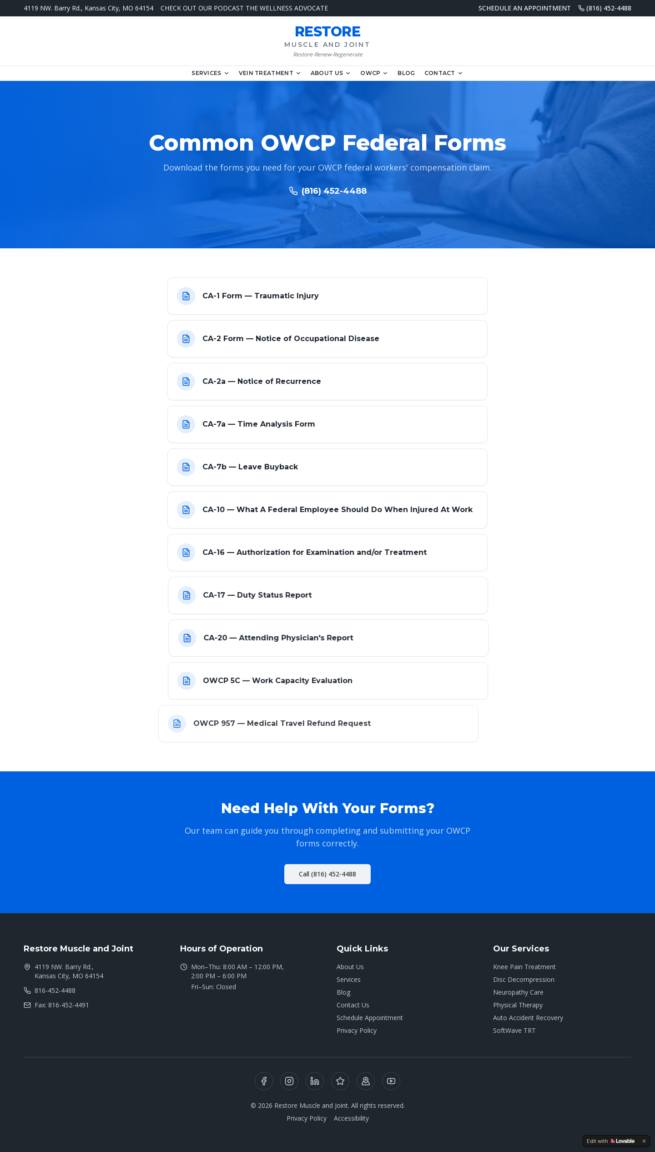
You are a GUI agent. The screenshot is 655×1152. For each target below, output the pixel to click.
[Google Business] (366, 1081)
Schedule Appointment (370, 1017)
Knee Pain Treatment (524, 966)
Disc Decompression (523, 979)
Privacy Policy (357, 1030)
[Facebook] (264, 1081)
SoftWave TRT (514, 1030)
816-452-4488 (50, 990)
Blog (406, 73)
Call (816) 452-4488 (327, 874)
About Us (331, 73)
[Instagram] (289, 1081)
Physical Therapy (518, 1005)
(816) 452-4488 (604, 8)
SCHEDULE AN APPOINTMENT (525, 8)
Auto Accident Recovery (528, 1017)
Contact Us (353, 1005)
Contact (444, 73)
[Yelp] (340, 1081)
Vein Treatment (270, 73)
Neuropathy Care (518, 992)
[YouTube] (391, 1081)
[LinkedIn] (315, 1081)
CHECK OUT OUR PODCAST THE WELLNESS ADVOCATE (244, 8)
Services (210, 73)
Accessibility (351, 1118)
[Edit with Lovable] (610, 1141)
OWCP (374, 73)
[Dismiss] (644, 1141)
